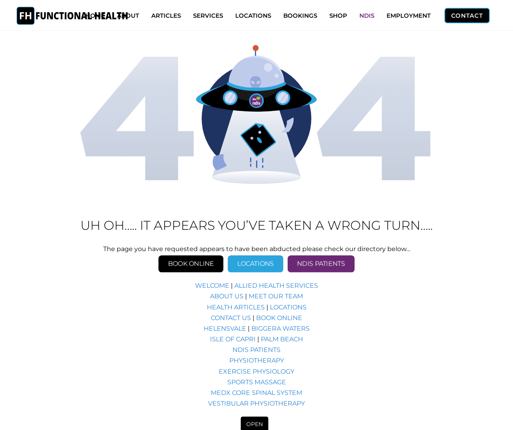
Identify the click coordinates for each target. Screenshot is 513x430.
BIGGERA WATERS (280, 328)
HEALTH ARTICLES (236, 307)
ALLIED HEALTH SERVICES (276, 285)
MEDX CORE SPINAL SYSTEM (256, 392)
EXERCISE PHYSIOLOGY (256, 371)
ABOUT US (226, 296)
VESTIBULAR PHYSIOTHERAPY (256, 403)
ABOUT (128, 15)
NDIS (366, 15)
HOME (95, 15)
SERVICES (208, 15)
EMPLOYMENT (409, 15)
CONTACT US (231, 318)
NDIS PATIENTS (256, 350)
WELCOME (212, 285)
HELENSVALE (225, 328)
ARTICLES (166, 15)
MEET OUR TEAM (276, 296)
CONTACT (467, 15)
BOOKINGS (300, 15)
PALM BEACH (282, 339)
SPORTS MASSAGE (256, 382)
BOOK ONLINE (279, 318)
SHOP (338, 15)
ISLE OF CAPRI (233, 339)
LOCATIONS (253, 15)
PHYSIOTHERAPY (256, 360)
